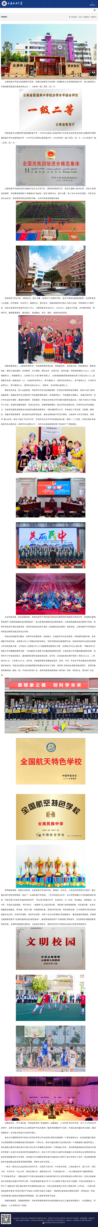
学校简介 (94, 17)
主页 (80, 17)
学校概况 (86, 17)
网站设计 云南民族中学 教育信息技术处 (79, 1220)
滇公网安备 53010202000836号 (53, 1222)
